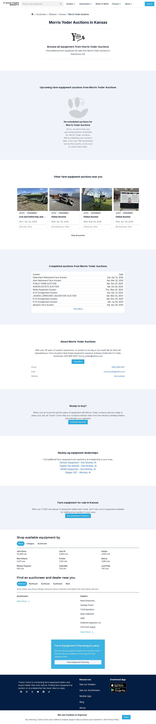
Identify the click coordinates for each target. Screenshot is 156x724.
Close (126, 717)
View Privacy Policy (111, 720)
